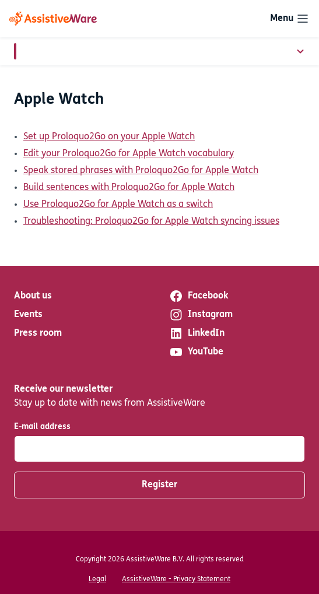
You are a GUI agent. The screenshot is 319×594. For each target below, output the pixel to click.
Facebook (198, 296)
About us (33, 296)
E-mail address (42, 427)
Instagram (201, 315)
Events (28, 314)
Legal (97, 579)
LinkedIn (197, 333)
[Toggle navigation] (290, 18)
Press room (38, 333)
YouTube (196, 352)
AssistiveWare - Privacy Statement (176, 579)
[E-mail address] (159, 448)
